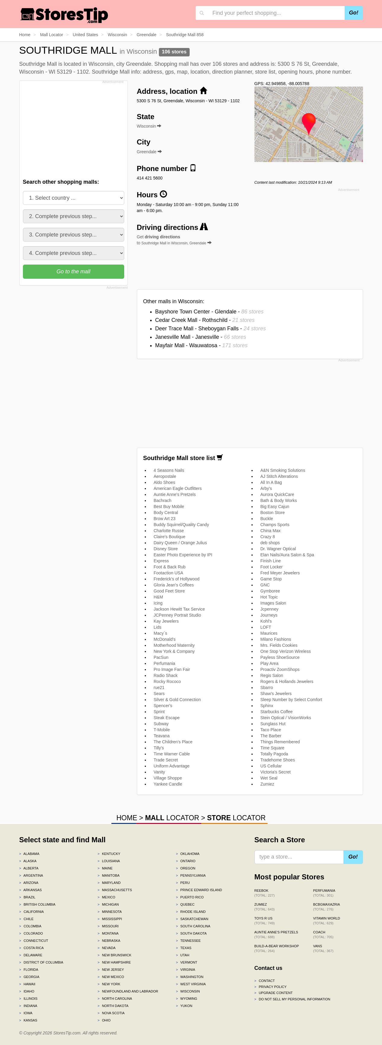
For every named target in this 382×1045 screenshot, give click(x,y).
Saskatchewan (192, 919)
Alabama (29, 854)
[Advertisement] (73, 128)
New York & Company (174, 651)
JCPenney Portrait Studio (177, 615)
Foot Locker (271, 566)
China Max (270, 530)
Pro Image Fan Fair (172, 669)
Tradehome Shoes (277, 760)
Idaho (26, 991)
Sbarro (266, 687)
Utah (182, 955)
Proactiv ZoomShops (280, 669)
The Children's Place (173, 741)
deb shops (270, 542)
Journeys (269, 615)
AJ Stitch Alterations (279, 476)
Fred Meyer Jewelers (280, 572)
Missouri (107, 926)
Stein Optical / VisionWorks (285, 717)
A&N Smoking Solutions (282, 470)
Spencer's (163, 705)
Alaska (28, 861)
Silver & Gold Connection (177, 699)
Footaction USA (168, 572)
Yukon (184, 1006)
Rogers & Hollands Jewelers (287, 681)
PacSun (161, 657)
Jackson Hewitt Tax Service (179, 609)
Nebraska (108, 940)
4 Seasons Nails (169, 470)
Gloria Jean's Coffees (174, 585)
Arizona (29, 883)
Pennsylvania (191, 875)
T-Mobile (162, 729)
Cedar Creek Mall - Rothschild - (205, 320)
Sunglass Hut (273, 723)
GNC (265, 585)
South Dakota (191, 933)
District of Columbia (41, 962)
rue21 (159, 687)
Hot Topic (269, 597)
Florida (28, 969)
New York (108, 984)
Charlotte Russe (169, 530)
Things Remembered (280, 741)
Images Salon (273, 603)
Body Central (166, 512)
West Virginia (191, 984)
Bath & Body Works (278, 500)
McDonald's (165, 639)
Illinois (28, 998)
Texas (183, 948)
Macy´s (160, 633)
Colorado (31, 933)
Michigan (108, 904)
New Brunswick (114, 955)
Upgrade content (273, 993)
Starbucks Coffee (276, 711)
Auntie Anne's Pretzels (175, 494)
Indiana (28, 1006)
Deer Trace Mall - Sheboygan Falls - (210, 329)
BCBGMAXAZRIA (326, 907)
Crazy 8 (267, 536)
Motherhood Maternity (174, 645)
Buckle (266, 518)
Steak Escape (167, 717)
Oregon (185, 868)
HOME (126, 818)
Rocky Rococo (167, 681)
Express (161, 560)
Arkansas (30, 890)
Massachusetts (114, 890)
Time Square (272, 747)
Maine (104, 868)
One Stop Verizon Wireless (285, 651)
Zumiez (267, 784)
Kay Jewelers (166, 621)
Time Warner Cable (172, 753)
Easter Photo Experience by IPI (183, 554)
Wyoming (186, 998)
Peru (183, 883)
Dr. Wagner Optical (278, 548)
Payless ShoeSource (280, 657)
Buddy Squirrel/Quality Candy (181, 524)
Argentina (31, 875)
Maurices (269, 633)
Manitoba (108, 875)
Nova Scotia (111, 1013)
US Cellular (271, 766)
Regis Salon (271, 675)
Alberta (29, 868)
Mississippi (109, 919)
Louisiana (108, 861)
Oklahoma (187, 854)
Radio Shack (166, 675)
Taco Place (270, 729)
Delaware (31, 955)
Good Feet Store (169, 591)
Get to (174, 239)
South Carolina (193, 926)
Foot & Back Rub (170, 566)
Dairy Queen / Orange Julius (180, 542)
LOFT (265, 627)
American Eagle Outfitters (178, 488)
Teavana (162, 735)
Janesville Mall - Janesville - (200, 337)
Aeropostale (165, 476)
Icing (158, 603)
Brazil (27, 897)
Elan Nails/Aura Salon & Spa (287, 554)
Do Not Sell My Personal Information (292, 999)
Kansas (28, 1020)
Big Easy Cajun (274, 506)
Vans (323, 948)
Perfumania (164, 663)
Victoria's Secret (275, 772)
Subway (161, 723)
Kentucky (108, 854)
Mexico (106, 897)
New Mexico (110, 977)
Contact (264, 981)
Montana (107, 933)
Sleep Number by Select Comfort (291, 699)
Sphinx (266, 705)
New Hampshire (114, 962)
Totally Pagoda (274, 753)
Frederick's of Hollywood (177, 578)
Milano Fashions (275, 639)
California (31, 911)
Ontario (185, 861)
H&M (158, 597)
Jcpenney (269, 609)
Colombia (30, 926)
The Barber (271, 735)
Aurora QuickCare (277, 494)
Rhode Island (191, 911)
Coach (323, 934)
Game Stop (271, 578)
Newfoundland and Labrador (127, 991)
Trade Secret (166, 760)
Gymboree (270, 591)
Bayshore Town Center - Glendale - (209, 312)
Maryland (109, 883)
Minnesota (109, 911)
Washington (189, 977)
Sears (159, 693)
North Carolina (114, 998)
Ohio (103, 1020)
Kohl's (266, 621)
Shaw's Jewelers (276, 693)
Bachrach (163, 500)
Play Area (269, 663)
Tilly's (159, 747)
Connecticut (33, 940)
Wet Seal (269, 778)
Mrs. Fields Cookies (279, 645)
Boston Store (272, 512)
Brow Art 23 (164, 518)
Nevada (106, 948)
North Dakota (112, 1006)
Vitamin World (326, 920)
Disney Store (166, 548)
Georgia (29, 977)
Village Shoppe (168, 778)
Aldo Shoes (164, 482)
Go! (353, 13)
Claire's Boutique (169, 536)
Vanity (159, 772)
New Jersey (110, 969)
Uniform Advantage (172, 766)
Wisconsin (188, 991)
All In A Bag (271, 482)
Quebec (185, 904)
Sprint (159, 711)
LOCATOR (172, 818)
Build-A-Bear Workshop (276, 948)
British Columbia (37, 904)
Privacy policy (270, 987)
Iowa (26, 1013)
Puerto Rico (190, 897)
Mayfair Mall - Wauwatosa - (201, 345)
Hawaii (27, 984)
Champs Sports (274, 524)
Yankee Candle (168, 784)
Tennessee (188, 940)
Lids (158, 627)
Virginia (185, 969)
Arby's (266, 488)
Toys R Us (264, 920)
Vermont (186, 962)
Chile (26, 919)
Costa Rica (31, 948)
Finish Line (270, 560)
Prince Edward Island (199, 890)
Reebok (264, 893)
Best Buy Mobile (169, 506)
